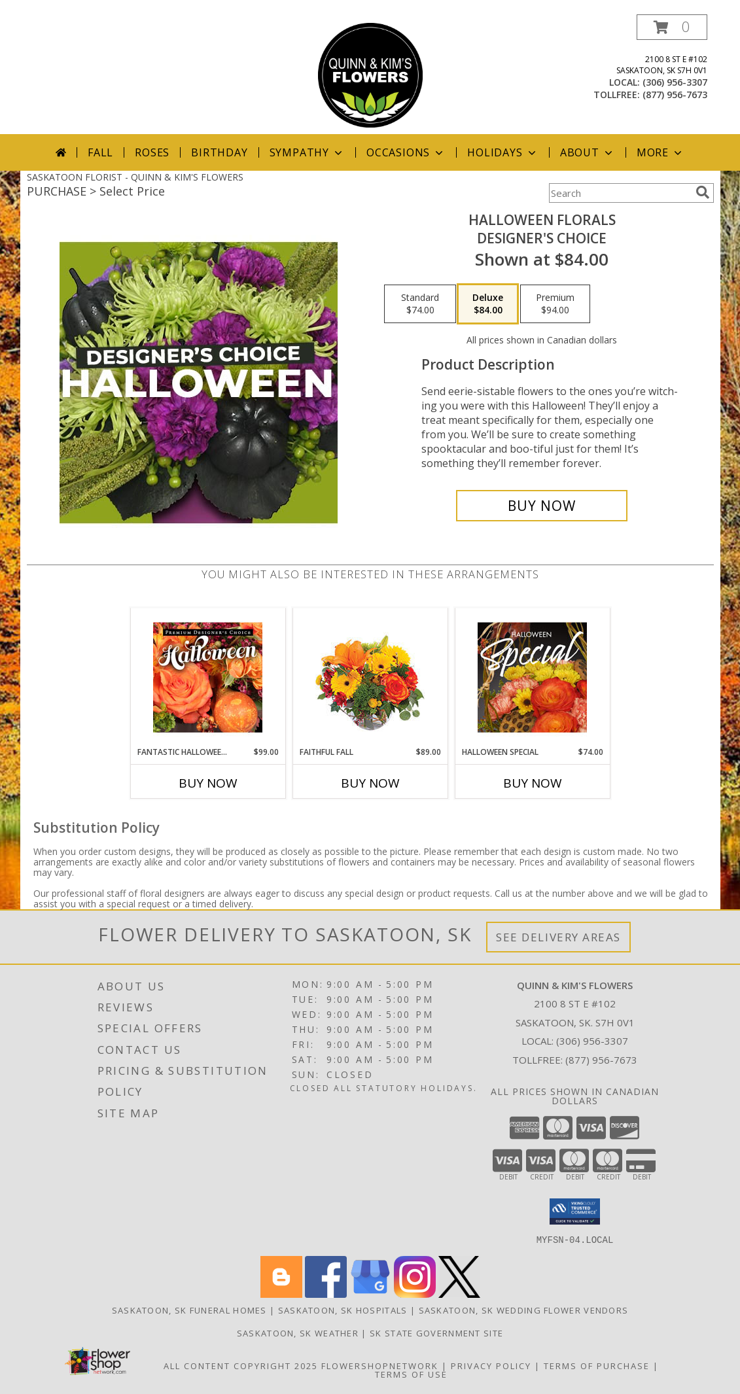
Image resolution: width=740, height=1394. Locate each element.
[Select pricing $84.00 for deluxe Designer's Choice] (488, 304)
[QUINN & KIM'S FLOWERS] (370, 74)
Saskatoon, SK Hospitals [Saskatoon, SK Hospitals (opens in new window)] (343, 1310)
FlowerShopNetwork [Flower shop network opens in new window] (379, 1365)
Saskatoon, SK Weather (298, 1332)
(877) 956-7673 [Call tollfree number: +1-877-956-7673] (675, 94)
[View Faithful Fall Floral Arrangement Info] (370, 677)
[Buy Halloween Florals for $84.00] (542, 505)
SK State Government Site (436, 1332)
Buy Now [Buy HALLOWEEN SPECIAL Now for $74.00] (532, 783)
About (587, 152)
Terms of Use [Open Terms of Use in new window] (411, 1374)
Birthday (219, 152)
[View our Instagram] (415, 1293)
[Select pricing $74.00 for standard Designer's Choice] (420, 304)
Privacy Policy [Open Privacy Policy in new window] (491, 1365)
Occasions (406, 152)
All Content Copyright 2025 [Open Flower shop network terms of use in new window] (241, 1365)
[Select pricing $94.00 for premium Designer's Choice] (555, 304)
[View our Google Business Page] (370, 1293)
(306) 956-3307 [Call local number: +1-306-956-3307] (675, 82)
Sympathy (307, 152)
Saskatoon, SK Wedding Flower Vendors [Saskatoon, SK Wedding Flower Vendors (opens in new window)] (524, 1310)
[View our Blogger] (281, 1293)
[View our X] (459, 1293)
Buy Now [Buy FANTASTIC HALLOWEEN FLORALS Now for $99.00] (208, 783)
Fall (100, 152)
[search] (702, 192)
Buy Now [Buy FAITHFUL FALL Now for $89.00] (370, 783)
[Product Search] (620, 193)
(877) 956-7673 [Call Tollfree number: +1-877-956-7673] (601, 1059)
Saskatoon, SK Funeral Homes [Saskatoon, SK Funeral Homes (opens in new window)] (189, 1310)
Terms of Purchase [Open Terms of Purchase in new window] (597, 1365)
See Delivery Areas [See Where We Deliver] (558, 937)
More (660, 152)
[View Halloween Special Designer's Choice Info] (532, 677)
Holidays (502, 152)
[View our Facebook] (326, 1293)
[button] (672, 27)
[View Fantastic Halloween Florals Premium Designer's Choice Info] (207, 677)
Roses (152, 152)
